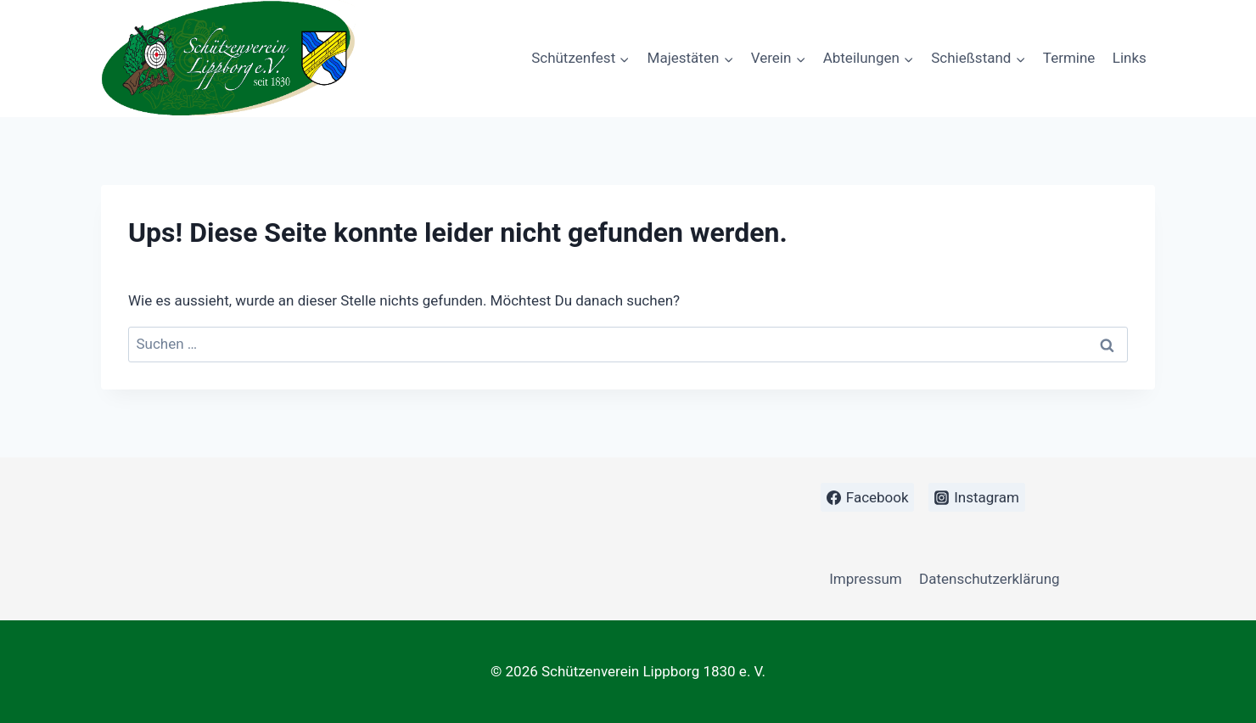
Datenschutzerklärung (989, 578)
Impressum (865, 578)
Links (1130, 57)
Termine (1069, 57)
